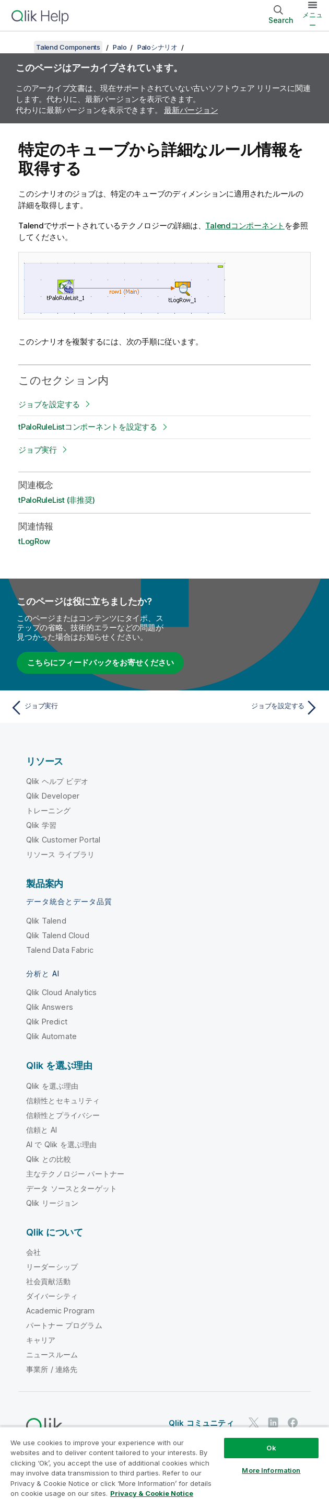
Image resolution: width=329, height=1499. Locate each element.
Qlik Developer (52, 795)
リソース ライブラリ (60, 854)
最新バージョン (191, 110)
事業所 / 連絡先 (51, 1369)
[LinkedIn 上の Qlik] (273, 1422)
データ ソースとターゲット (71, 1188)
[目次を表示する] (21, 47)
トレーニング (48, 810)
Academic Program (60, 1310)
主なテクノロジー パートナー (75, 1173)
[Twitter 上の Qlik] (254, 1422)
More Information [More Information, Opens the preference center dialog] (271, 1470)
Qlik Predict (46, 1021)
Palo (119, 47)
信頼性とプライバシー (63, 1115)
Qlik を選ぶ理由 (52, 1085)
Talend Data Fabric (59, 949)
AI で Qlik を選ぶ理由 (61, 1144)
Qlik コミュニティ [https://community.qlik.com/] (201, 1423)
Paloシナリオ (157, 47)
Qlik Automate (51, 1036)
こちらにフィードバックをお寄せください (100, 662)
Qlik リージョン (52, 1202)
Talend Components (68, 47)
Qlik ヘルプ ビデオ (57, 781)
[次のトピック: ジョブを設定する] (244, 707)
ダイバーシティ (52, 1296)
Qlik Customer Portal (63, 839)
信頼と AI (41, 1129)
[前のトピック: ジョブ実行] (84, 707)
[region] (164, 1462)
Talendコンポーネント (245, 225)
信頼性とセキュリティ (63, 1100)
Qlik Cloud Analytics (61, 992)
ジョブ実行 (37, 450)
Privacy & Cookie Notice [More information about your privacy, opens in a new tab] (151, 1493)
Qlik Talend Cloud (57, 935)
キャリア (41, 1339)
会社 (33, 1252)
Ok (271, 1448)
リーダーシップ (52, 1266)
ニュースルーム (52, 1354)
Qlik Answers (49, 1006)
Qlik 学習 (41, 825)
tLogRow (34, 541)
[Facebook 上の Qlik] (293, 1422)
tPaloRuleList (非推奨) (56, 500)
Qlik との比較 (48, 1159)
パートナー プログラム (64, 1325)
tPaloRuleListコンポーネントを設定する (87, 427)
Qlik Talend (46, 920)
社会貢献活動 (48, 1281)
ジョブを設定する (49, 404)
